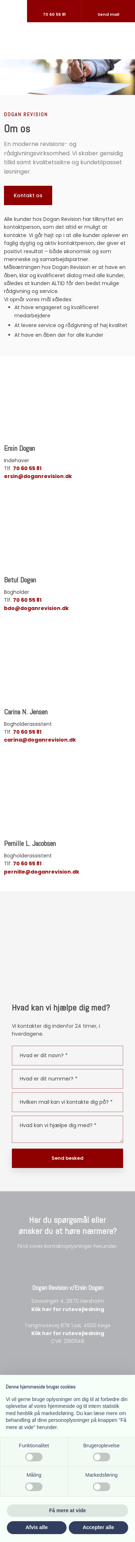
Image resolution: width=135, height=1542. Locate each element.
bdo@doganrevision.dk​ (36, 608)
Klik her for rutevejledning (67, 1309)
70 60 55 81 (27, 468)
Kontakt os (28, 195)
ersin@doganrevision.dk (38, 476)
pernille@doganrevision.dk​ (41, 871)
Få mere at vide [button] (67, 1510)
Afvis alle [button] (37, 1527)
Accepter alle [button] (98, 1527)
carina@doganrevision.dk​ (40, 739)
